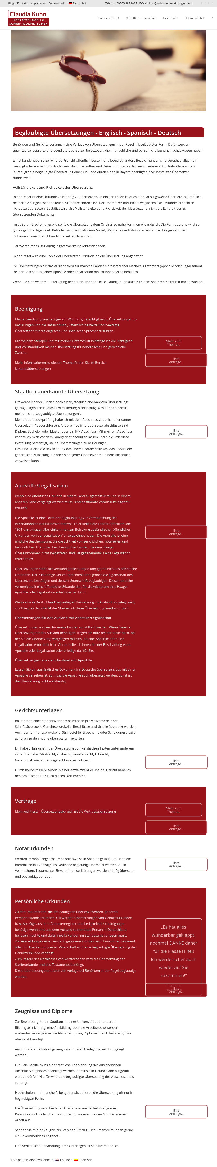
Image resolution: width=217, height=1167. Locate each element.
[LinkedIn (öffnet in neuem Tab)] (205, 3)
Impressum (38, 3)
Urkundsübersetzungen (33, 368)
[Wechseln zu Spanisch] (83, 1159)
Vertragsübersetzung (100, 811)
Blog (11, 3)
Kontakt (22, 3)
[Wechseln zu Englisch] (63, 1159)
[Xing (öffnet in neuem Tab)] (209, 3)
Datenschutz (57, 3)
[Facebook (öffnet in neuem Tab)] (202, 3)
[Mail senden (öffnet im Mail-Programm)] (212, 3)
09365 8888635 (127, 3)
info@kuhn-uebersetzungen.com (170, 3)
